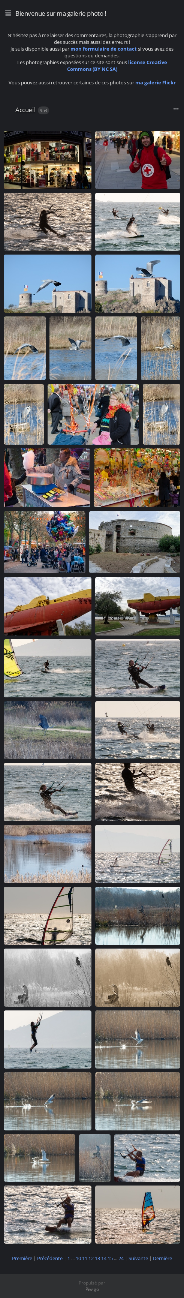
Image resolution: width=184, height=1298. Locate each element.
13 (97, 1258)
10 (78, 1258)
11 (84, 1258)
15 (110, 1258)
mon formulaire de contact (103, 48)
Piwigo (92, 1289)
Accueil (25, 109)
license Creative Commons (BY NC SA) (117, 65)
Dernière (162, 1258)
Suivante (138, 1258)
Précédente (50, 1258)
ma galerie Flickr (155, 82)
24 (121, 1258)
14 (103, 1258)
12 (91, 1258)
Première (22, 1258)
